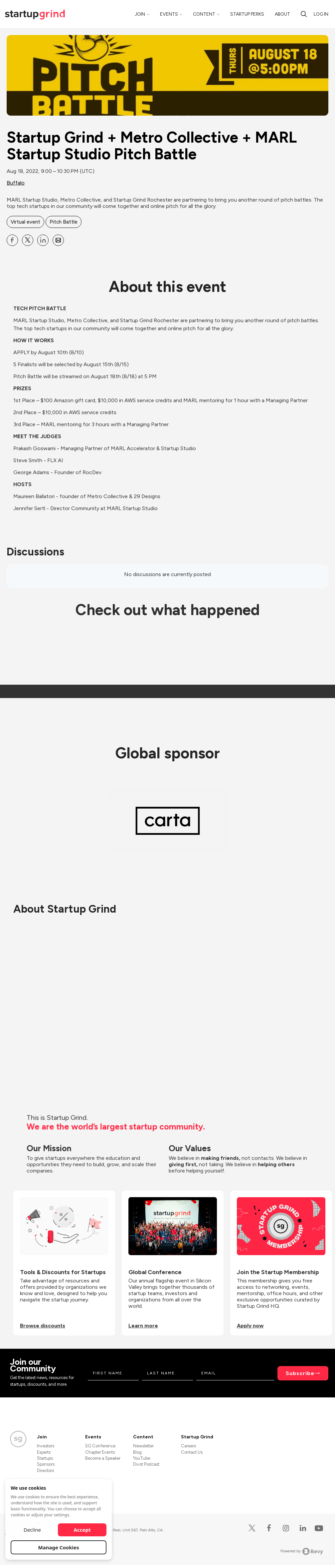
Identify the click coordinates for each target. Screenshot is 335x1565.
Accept (82, 1529)
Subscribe (300, 1373)
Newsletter (143, 1445)
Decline (32, 1529)
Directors (45, 1470)
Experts (44, 1452)
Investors (45, 1445)
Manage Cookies (58, 1547)
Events (169, 14)
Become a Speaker (102, 1458)
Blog (137, 1452)
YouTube (141, 1458)
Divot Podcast (146, 1464)
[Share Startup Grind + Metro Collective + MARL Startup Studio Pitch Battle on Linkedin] (43, 240)
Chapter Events (100, 1452)
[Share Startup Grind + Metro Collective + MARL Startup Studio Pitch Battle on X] (27, 240)
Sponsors (46, 1464)
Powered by (301, 1551)
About (282, 14)
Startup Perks (247, 14)
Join (140, 14)
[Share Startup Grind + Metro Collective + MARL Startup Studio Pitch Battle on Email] (58, 240)
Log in (321, 14)
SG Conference (100, 1445)
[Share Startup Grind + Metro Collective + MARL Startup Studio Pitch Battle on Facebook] (12, 240)
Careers (188, 1445)
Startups (45, 1458)
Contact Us (192, 1452)
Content (204, 14)
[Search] (303, 14)
